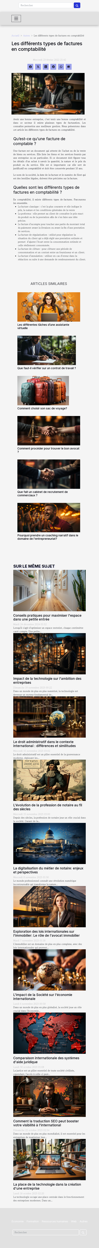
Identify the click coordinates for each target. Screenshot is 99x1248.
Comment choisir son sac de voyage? (42, 408)
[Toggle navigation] (16, 18)
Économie (17, 1221)
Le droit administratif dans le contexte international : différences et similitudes (44, 744)
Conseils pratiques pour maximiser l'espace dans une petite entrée (47, 617)
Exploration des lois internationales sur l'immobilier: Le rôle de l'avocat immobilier (46, 933)
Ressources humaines (55, 1221)
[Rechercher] (46, 5)
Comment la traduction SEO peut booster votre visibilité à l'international (46, 1123)
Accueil (15, 35)
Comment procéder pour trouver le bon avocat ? (48, 450)
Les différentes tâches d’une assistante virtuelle (43, 326)
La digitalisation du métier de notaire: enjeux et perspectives (48, 870)
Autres (26, 35)
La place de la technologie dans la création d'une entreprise (47, 1186)
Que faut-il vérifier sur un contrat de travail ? (46, 368)
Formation (33, 1221)
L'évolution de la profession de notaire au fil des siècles (47, 807)
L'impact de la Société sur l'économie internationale (42, 997)
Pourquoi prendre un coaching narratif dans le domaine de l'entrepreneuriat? (47, 537)
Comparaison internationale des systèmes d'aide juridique (46, 1060)
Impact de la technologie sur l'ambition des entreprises (47, 680)
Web (74, 1221)
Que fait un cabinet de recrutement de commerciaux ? (42, 493)
